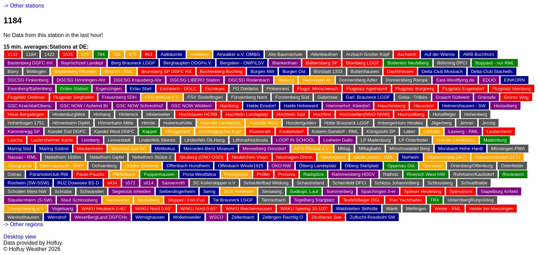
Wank (392, 208)
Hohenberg (475, 114)
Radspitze (313, 174)
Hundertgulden (301, 122)
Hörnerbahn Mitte (115, 122)
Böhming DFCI (452, 62)
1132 (13, 54)
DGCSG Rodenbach (249, 80)
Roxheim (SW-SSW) (28, 182)
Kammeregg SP (24, 131)
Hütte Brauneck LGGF (347, 122)
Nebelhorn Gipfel (107, 157)
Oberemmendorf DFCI (497, 157)
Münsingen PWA (508, 148)
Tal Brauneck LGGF (233, 200)
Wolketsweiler (187, 217)
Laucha (15, 140)
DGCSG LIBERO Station (195, 80)
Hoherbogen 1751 (26, 122)
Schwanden (92, 191)
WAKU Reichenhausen (248, 208)
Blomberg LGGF (362, 62)
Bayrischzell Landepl (82, 62)
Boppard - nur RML (494, 62)
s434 (112, 182)
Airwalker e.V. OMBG (238, 54)
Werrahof (56, 217)
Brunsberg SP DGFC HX (166, 71)
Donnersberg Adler (358, 80)
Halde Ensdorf (261, 105)
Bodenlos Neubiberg (408, 62)
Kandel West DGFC (114, 131)
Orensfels (432, 165)
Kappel (149, 131)
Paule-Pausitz (90, 174)
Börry (13, 71)
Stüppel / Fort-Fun (186, 200)
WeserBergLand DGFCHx (100, 217)
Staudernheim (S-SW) (30, 200)
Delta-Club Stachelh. (492, 71)
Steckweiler (117, 200)
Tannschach (273, 200)
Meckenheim (90, 148)
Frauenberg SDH (119, 97)
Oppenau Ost (400, 165)
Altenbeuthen (324, 54)
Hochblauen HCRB (198, 114)
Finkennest (278, 88)
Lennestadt (119, 140)
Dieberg (286, 80)
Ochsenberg (104, 165)
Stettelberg (149, 200)
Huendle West (263, 122)
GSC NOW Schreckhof (139, 105)
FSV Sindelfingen (205, 97)
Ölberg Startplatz (362, 165)
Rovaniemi (513, 174)
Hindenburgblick (68, 114)
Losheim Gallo (337, 140)
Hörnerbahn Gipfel (71, 122)
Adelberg (199, 54)
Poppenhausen (159, 174)
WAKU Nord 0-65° (153, 208)
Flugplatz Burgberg (415, 88)
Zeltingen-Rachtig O (282, 217)
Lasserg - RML (463, 131)
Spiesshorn (460, 191)
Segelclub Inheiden (131, 191)
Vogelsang (62, 208)
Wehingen (416, 208)
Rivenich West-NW (426, 174)
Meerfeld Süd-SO (129, 148)
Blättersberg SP (322, 62)
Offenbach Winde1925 (240, 165)
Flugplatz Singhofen (74, 97)
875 (132, 54)
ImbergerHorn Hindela (400, 122)
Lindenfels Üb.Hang (205, 140)
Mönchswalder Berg (409, 148)
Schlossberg (440, 182)
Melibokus (165, 148)
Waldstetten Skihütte (357, 208)
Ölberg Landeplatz (318, 165)
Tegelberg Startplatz (314, 200)
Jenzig (488, 122)
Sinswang (272, 191)
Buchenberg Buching (221, 71)
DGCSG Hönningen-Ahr (81, 80)
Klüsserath (260, 131)
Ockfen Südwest (141, 165)
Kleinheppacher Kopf (220, 131)
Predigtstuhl (236, 174)
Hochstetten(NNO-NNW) (364, 114)
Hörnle (148, 122)
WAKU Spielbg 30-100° (304, 208)
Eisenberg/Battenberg (30, 88)
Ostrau (14, 174)
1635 (68, 54)
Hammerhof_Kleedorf (348, 105)
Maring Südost (54, 148)
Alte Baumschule (285, 54)
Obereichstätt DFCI (447, 157)
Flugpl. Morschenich (317, 88)
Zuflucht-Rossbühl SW (372, 217)
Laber (409, 131)
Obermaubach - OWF (61, 165)
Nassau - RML (22, 157)
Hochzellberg (411, 114)
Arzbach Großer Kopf (367, 54)
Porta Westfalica (199, 174)
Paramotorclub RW (49, 174)
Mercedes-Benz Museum (209, 148)
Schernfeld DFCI (349, 182)
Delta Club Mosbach (442, 71)
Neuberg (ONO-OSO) (201, 157)
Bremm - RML (119, 71)
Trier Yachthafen (405, 200)
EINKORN (514, 80)
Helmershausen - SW (464, 105)
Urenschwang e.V (26, 208)
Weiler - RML (447, 208)
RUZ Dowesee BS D (78, 182)
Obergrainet (20, 165)
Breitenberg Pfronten (75, 71)
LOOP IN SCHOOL (295, 140)
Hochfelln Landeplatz (246, 114)
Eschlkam (215, 88)
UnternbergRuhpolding (470, 200)
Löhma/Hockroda (250, 140)
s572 (131, 182)
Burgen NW (262, 71)
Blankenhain (284, 62)
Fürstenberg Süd (292, 97)
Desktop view (19, 237)
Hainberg (229, 105)
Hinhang (101, 114)
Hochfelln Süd (291, 114)
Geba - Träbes (413, 97)
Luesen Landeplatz (455, 140)
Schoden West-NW (27, 191)
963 (148, 54)
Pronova (286, 174)
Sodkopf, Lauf (304, 191)
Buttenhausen (365, 71)
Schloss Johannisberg (397, 182)
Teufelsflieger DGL (362, 200)
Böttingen (36, 71)
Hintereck (128, 114)
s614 (149, 182)
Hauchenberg (391, 105)
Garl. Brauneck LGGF (368, 97)
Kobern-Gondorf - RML (335, 131)
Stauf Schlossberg (78, 200)
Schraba (63, 191)
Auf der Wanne (439, 54)
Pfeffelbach (124, 174)
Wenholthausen (23, 217)
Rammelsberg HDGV (353, 174)
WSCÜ (216, 217)
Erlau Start (141, 88)
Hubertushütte (177, 122)
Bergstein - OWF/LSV (242, 62)
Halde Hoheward (301, 105)
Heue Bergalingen (26, 114)
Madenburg (494, 140)
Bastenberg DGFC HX (30, 62)
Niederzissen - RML (373, 157)
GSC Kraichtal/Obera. (30, 105)
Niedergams (333, 157)
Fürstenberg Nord (249, 97)
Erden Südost (74, 88)
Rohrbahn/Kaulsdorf (473, 174)
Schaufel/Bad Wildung (266, 182)
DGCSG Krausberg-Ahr (138, 80)
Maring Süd (19, 148)
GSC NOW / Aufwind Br (84, 105)
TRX (435, 200)
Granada (486, 97)
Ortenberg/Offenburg (472, 165)
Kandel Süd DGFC (67, 131)
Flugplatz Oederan (26, 97)
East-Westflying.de (455, 80)
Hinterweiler (158, 114)
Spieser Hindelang (422, 191)
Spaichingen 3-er (378, 191)
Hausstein (423, 105)
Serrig (209, 191)
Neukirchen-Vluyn (250, 157)
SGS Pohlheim (239, 191)
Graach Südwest (453, 97)
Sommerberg (339, 191)
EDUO (489, 80)
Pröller (263, 174)
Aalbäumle (171, 54)
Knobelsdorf (291, 131)
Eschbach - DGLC (178, 88)
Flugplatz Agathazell (366, 88)
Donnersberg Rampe (407, 80)
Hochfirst (322, 114)
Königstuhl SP (380, 131)
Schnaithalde (474, 182)
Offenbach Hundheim (188, 165)
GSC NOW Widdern (191, 105)
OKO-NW (281, 165)
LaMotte (431, 131)
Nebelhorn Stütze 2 (151, 157)
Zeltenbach (243, 217)
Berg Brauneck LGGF (133, 62)
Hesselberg (505, 105)
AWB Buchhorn (478, 54)
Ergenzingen (109, 88)
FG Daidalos (245, 88)
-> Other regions (23, 224)
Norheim (410, 157)
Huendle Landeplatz (220, 122)
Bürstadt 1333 (328, 71)
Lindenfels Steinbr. (157, 140)
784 (101, 54)
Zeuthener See (326, 217)
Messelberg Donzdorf (264, 148)
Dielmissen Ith (316, 80)
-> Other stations (23, 6)
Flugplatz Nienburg (511, 88)
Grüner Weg (516, 97)
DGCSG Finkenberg (28, 80)
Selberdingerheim (177, 191)
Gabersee (327, 97)
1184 (31, 54)
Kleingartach (177, 131)
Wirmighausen (150, 217)
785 (116, 54)
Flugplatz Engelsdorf (463, 88)
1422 (49, 54)
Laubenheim (499, 131)
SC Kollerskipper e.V (214, 182)
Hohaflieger (444, 114)
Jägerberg (441, 122)
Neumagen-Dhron (294, 157)
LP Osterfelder (414, 140)
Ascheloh (406, 54)
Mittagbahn (370, 148)
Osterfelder (512, 165)
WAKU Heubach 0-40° (104, 208)
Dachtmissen (400, 71)
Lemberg (90, 140)
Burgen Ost (293, 71)
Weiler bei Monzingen (491, 208)
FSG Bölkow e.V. (162, 97)
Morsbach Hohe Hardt (460, 148)
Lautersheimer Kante (52, 140)
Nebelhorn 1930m (63, 157)
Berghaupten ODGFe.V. (187, 62)
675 (85, 54)
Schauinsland (310, 182)
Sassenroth (173, 182)
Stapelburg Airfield (499, 191)
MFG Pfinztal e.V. (312, 148)
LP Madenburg (375, 140)
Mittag (344, 148)
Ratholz (391, 174)
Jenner (467, 122)
